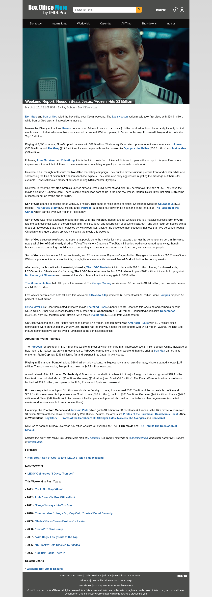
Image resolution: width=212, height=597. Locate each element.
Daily (87, 575)
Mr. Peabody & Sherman (40, 275)
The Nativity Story (46, 207)
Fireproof (85, 207)
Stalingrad (97, 315)
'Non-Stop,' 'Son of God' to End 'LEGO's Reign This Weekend (65, 457)
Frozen (66, 128)
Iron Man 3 (158, 418)
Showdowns (149, 23)
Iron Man (159, 350)
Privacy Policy (95, 593)
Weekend (97, 575)
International (59, 23)
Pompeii (165, 295)
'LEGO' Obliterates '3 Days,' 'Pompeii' (50, 473)
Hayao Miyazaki (34, 307)
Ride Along (68, 160)
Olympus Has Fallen (136, 148)
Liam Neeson (120, 116)
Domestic (36, 23)
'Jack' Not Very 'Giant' (49, 489)
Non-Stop (31, 116)
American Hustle (138, 322)
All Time (127, 23)
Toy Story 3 (52, 418)
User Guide (97, 580)
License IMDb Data (115, 580)
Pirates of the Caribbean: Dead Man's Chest (150, 414)
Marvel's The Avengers (131, 418)
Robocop (36, 346)
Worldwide (83, 23)
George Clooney (102, 283)
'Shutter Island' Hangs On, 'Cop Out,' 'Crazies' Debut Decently (74, 513)
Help (129, 580)
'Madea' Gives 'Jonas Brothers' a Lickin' (60, 521)
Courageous (166, 203)
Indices (171, 23)
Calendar (106, 23)
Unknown (177, 144)
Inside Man (179, 148)
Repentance (167, 311)
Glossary (85, 580)
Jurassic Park (79, 410)
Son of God (50, 116)
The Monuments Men (38, 283)
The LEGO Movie (97, 267)
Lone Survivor (46, 160)
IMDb (120, 585)
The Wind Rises (97, 307)
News (80, 575)
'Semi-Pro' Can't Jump (49, 529)
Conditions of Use (74, 593)
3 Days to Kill (97, 295)
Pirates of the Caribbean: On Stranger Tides (88, 418)
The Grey (53, 148)
